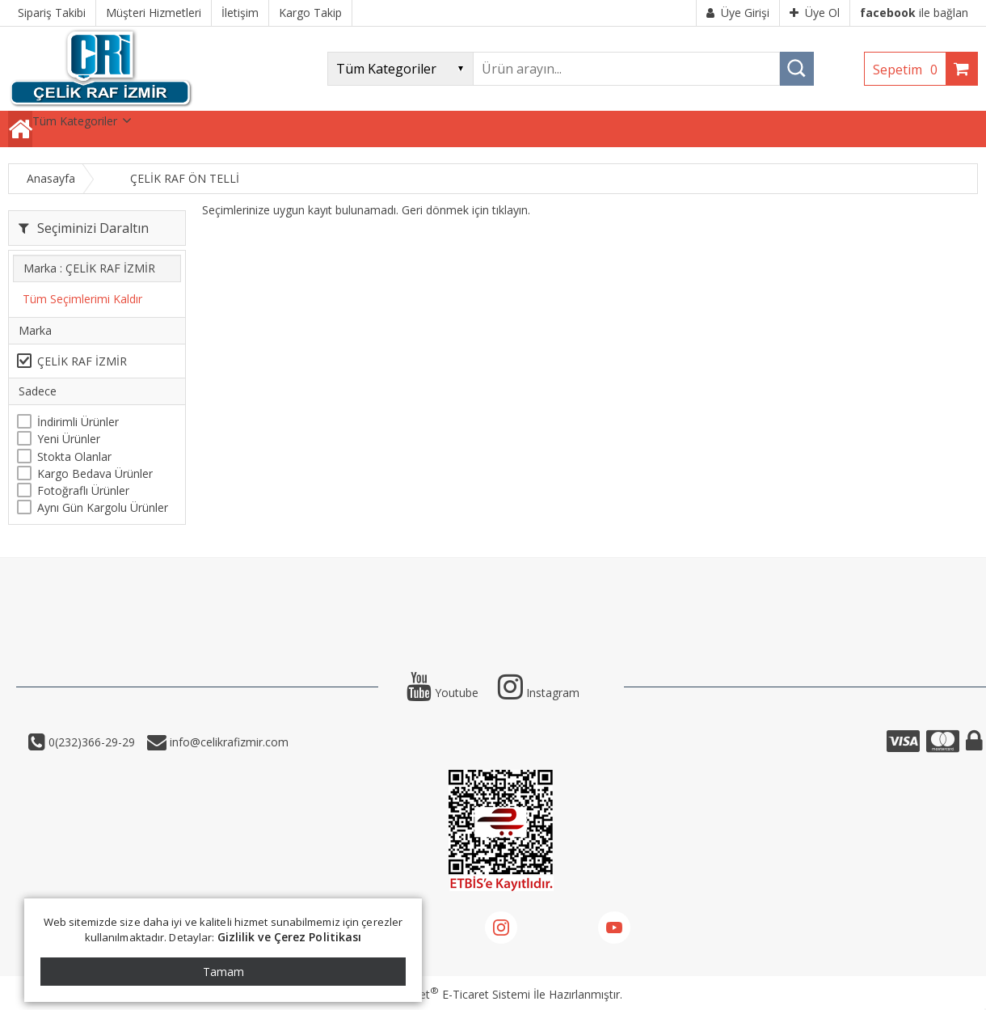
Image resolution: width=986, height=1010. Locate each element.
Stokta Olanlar (74, 456)
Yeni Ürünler (68, 438)
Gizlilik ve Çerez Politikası (289, 936)
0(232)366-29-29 (90, 742)
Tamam (223, 971)
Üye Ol (815, 12)
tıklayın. (511, 210)
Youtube (442, 692)
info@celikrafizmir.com (227, 742)
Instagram (538, 692)
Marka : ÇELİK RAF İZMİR (89, 268)
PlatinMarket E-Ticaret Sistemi (447, 994)
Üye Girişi (737, 12)
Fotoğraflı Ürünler (83, 490)
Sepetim (909, 69)
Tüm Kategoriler (74, 121)
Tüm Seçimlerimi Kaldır (82, 298)
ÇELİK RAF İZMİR (82, 361)
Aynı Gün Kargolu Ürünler (102, 507)
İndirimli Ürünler (78, 421)
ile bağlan (914, 12)
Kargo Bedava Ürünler (95, 473)
